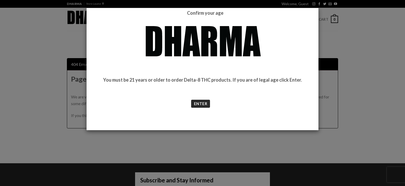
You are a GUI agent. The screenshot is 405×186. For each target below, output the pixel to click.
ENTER (200, 103)
